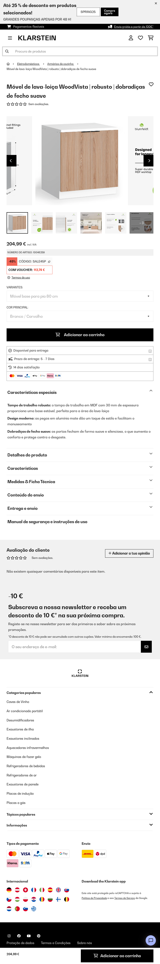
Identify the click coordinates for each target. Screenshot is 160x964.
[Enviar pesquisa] (7, 51)
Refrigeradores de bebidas (28, 765)
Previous (10, 161)
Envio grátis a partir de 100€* (132, 26)
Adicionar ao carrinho (80, 335)
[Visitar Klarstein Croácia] (33, 898)
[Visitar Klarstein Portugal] (17, 907)
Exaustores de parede (24, 784)
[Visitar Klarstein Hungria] (17, 898)
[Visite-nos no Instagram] (9, 935)
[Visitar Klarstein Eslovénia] (25, 907)
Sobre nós (88, 942)
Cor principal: (17, 307)
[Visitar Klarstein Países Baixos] (9, 907)
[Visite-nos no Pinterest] (38, 935)
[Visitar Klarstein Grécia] (33, 908)
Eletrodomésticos (29, 63)
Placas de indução (21, 793)
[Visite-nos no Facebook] (18, 935)
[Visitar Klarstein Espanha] (50, 888)
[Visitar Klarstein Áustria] (17, 888)
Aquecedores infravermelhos (29, 747)
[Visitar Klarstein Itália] (41, 888)
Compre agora (109, 12)
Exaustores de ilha (21, 729)
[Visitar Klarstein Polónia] (25, 898)
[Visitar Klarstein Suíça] (25, 888)
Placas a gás (17, 802)
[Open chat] (151, 940)
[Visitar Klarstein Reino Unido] (58, 888)
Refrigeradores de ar (23, 775)
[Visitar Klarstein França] (33, 888)
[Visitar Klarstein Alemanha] (9, 888)
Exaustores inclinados (24, 738)
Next (149, 161)
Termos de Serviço (126, 897)
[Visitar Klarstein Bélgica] (66, 898)
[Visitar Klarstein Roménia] (41, 898)
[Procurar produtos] (80, 51)
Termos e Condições (58, 942)
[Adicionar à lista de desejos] (151, 84)
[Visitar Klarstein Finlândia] (58, 898)
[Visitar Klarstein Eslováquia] (66, 888)
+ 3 (141, 223)
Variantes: (15, 287)
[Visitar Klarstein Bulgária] (50, 898)
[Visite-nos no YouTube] (28, 935)
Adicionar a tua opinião (128, 554)
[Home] (12, 63)
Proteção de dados (21, 942)
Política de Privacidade (95, 897)
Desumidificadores (21, 720)
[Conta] (131, 38)
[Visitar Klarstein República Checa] (9, 898)
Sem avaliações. (39, 104)
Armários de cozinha (63, 63)
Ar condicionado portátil (25, 711)
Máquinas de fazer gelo (25, 756)
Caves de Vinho (18, 702)
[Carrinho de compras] (150, 38)
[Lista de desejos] (140, 38)
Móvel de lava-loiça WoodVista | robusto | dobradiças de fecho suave (51, 69)
